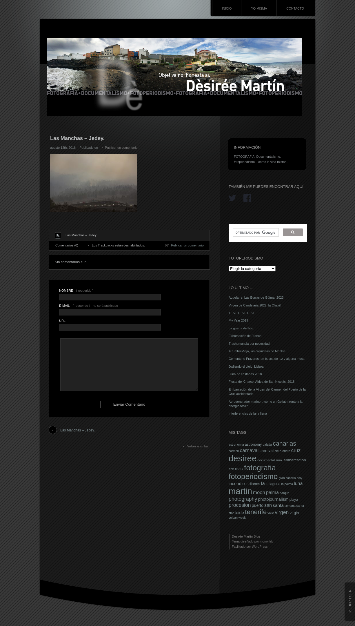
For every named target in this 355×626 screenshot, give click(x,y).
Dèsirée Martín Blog (246, 536)
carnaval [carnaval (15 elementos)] (249, 450)
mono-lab (266, 541)
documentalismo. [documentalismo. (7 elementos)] (270, 460)
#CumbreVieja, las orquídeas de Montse (257, 351)
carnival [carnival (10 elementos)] (266, 450)
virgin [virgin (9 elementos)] (294, 513)
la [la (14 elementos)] (263, 483)
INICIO (227, 8)
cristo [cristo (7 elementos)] (286, 451)
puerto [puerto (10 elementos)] (257, 505)
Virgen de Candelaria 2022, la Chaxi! (255, 305)
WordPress (259, 546)
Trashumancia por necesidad (249, 343)
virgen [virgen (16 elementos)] (282, 512)
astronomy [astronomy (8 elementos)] (253, 444)
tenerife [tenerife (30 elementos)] (256, 512)
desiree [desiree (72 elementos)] (242, 458)
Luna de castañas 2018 (245, 374)
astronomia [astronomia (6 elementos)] (236, 444)
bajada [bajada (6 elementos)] (267, 444)
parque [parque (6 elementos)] (284, 493)
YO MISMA (259, 8)
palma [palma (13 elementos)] (272, 492)
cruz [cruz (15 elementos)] (296, 450)
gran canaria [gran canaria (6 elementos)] (287, 478)
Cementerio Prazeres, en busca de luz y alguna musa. (267, 358)
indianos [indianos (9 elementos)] (253, 484)
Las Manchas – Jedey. (77, 430)
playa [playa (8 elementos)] (294, 500)
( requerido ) (76, 290)
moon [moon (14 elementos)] (259, 492)
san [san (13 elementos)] (268, 505)
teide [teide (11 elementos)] (239, 512)
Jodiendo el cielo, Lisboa (246, 366)
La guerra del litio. (241, 328)
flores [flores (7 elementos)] (239, 469)
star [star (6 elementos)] (231, 513)
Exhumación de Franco (245, 336)
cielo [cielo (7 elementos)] (277, 451)
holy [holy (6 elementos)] (300, 478)
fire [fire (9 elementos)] (231, 469)
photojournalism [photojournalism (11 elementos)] (273, 499)
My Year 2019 (238, 320)
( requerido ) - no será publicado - (89, 305)
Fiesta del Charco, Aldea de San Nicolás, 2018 (261, 381)
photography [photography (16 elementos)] (243, 499)
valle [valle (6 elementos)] (270, 513)
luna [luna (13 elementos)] (298, 483)
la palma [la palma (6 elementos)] (287, 484)
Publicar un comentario (121, 147)
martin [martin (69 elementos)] (240, 491)
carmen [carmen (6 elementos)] (234, 451)
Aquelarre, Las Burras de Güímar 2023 (256, 297)
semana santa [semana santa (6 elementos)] (294, 505)
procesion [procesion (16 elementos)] (240, 505)
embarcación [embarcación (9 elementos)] (295, 460)
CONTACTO (295, 8)
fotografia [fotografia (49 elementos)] (260, 467)
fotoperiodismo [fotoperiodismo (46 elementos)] (253, 476)
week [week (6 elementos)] (242, 517)
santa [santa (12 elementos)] (278, 505)
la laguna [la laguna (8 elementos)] (273, 484)
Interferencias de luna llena (248, 413)
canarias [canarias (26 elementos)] (284, 443)
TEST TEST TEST (242, 313)
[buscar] (255, 232)
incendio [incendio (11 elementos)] (237, 483)
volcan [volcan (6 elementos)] (233, 517)
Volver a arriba (197, 446)
